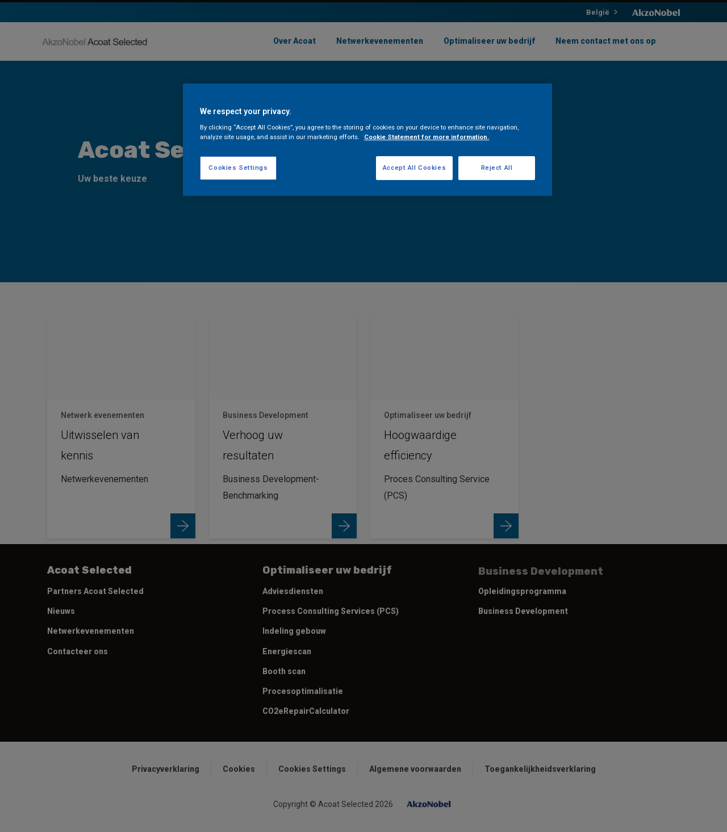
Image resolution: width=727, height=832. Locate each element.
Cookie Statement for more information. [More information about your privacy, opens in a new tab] (426, 137)
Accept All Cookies (414, 168)
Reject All (497, 168)
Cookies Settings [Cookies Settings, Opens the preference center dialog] (238, 168)
